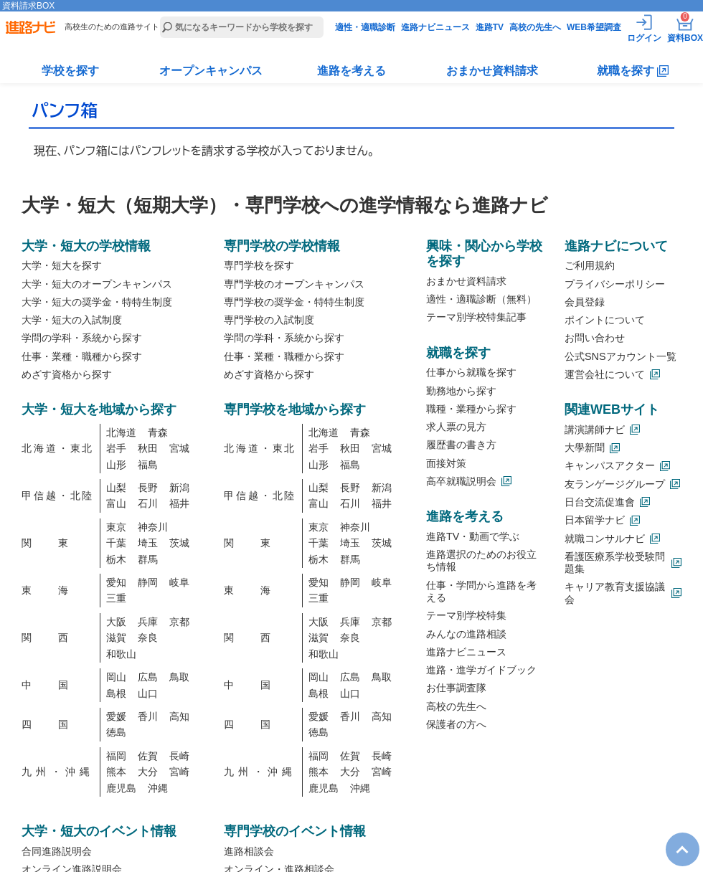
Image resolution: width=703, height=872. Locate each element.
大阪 (116, 622)
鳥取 (179, 677)
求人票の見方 (456, 426)
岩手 (116, 448)
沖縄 (158, 788)
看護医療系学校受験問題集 (615, 562)
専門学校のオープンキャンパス (294, 284)
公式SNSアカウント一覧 (620, 356)
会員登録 (585, 302)
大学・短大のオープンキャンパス (97, 284)
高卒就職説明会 (461, 481)
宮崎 (179, 772)
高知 (179, 716)
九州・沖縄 (58, 772)
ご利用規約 (590, 265)
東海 (58, 590)
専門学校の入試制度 (269, 320)
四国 (58, 724)
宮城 (179, 448)
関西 (58, 637)
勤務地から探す (461, 391)
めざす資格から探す (67, 374)
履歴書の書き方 (461, 444)
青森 (158, 432)
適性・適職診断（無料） (481, 299)
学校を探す (70, 71)
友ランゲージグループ (615, 484)
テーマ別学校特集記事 (476, 317)
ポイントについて (605, 320)
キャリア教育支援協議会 (615, 593)
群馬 (148, 559)
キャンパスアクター (610, 465)
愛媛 (116, 716)
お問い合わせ (595, 337)
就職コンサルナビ (605, 538)
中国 (58, 685)
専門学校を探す (259, 265)
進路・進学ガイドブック (481, 670)
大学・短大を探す (62, 265)
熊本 (116, 772)
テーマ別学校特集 (466, 615)
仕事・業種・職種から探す (82, 356)
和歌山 (121, 654)
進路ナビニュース (435, 27)
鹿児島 (121, 788)
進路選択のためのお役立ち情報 (481, 560)
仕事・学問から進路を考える (481, 591)
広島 (148, 677)
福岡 (116, 756)
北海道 (121, 432)
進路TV (490, 27)
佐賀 (148, 756)
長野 (148, 488)
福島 (148, 465)
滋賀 (116, 637)
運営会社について (605, 374)
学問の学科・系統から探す (82, 337)
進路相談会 (249, 851)
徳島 (116, 732)
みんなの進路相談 (466, 634)
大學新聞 (585, 447)
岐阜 (179, 582)
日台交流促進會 (600, 502)
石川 (148, 503)
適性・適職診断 (365, 27)
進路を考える (351, 71)
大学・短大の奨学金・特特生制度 (97, 302)
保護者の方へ (456, 724)
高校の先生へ (535, 27)
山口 (148, 693)
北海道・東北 (58, 448)
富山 (116, 503)
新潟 (179, 488)
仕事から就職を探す (471, 372)
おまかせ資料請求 (492, 71)
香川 (148, 716)
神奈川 (153, 527)
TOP (675, 837)
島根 (116, 693)
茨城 (179, 543)
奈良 (148, 637)
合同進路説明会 (57, 851)
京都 (179, 622)
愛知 (116, 582)
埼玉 (148, 543)
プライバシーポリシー (615, 284)
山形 (116, 465)
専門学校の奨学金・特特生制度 (294, 302)
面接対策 (446, 463)
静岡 (148, 582)
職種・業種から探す (471, 408)
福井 (179, 503)
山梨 (116, 488)
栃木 (116, 559)
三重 (116, 598)
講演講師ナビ (595, 429)
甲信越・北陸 (58, 495)
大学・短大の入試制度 (72, 320)
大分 (148, 772)
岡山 (116, 677)
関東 (58, 543)
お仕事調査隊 (456, 687)
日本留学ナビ (595, 520)
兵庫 (148, 622)
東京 (116, 527)
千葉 (116, 543)
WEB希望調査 (594, 27)
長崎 (179, 756)
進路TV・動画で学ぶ (472, 536)
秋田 (148, 448)
